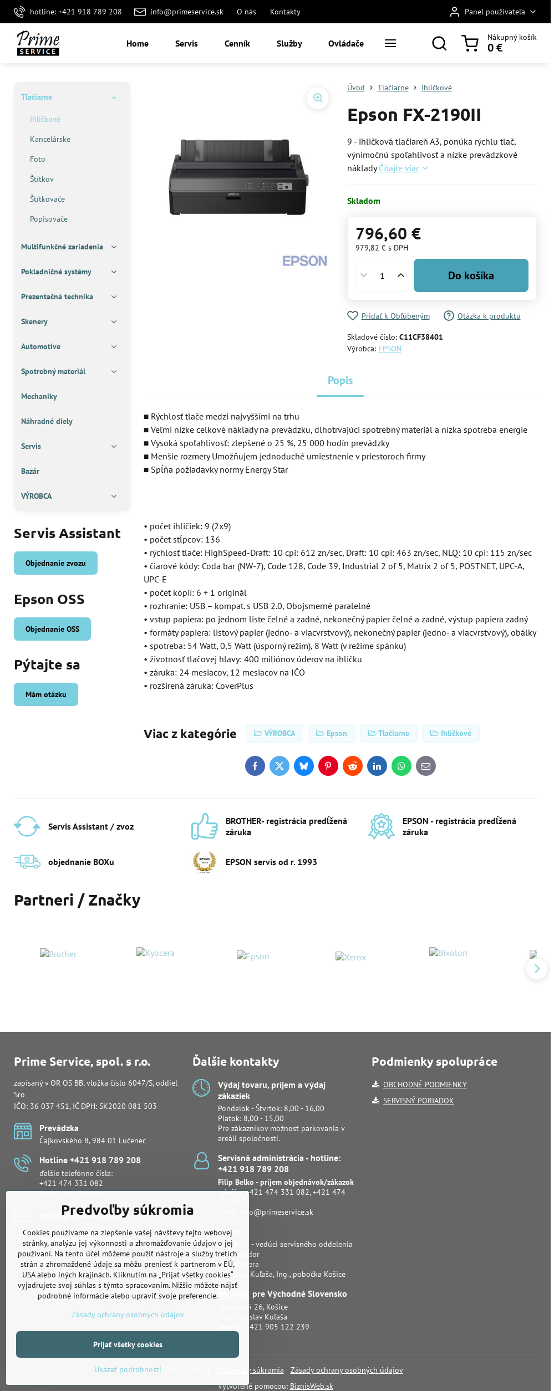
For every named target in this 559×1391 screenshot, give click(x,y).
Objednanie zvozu (56, 563)
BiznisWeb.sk (311, 1386)
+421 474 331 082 (71, 1183)
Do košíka (471, 275)
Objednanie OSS (52, 629)
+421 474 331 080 (71, 1193)
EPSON (390, 349)
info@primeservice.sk (276, 1212)
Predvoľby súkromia (250, 1370)
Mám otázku (46, 694)
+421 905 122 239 (277, 1327)
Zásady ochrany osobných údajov (347, 1370)
